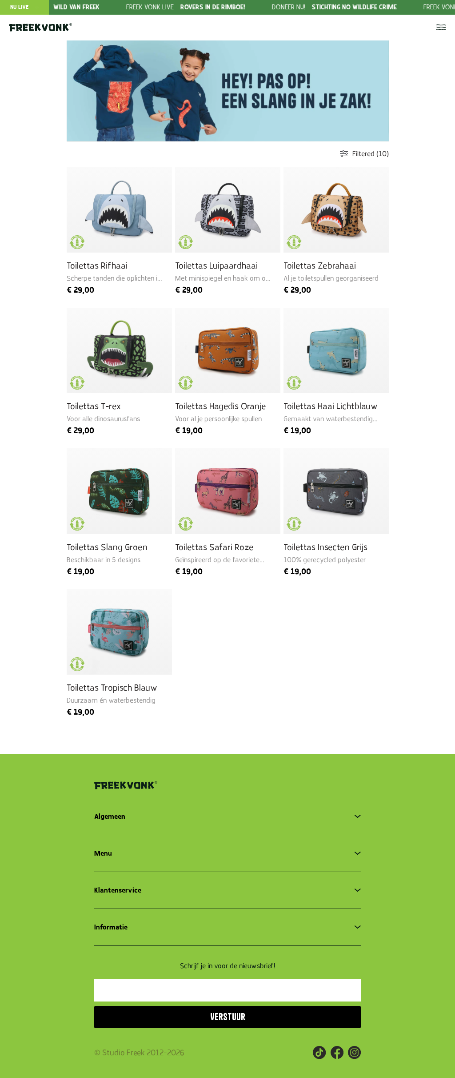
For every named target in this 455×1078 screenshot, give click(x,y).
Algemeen (109, 816)
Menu (103, 853)
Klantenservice (117, 890)
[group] (208, 7)
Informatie (111, 927)
